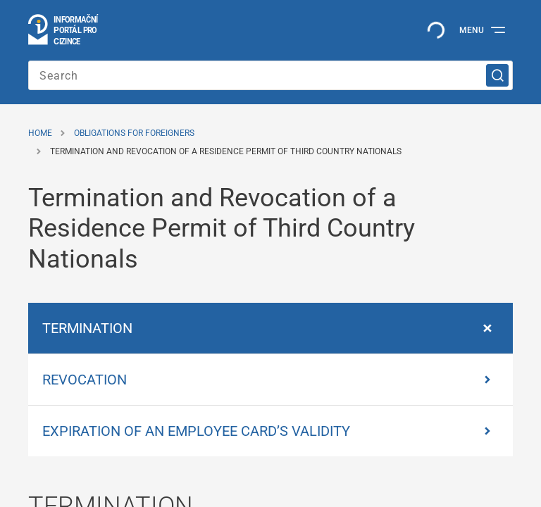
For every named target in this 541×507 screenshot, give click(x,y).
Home (40, 133)
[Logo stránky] (63, 30)
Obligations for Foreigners (134, 133)
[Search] (270, 75)
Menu (471, 30)
